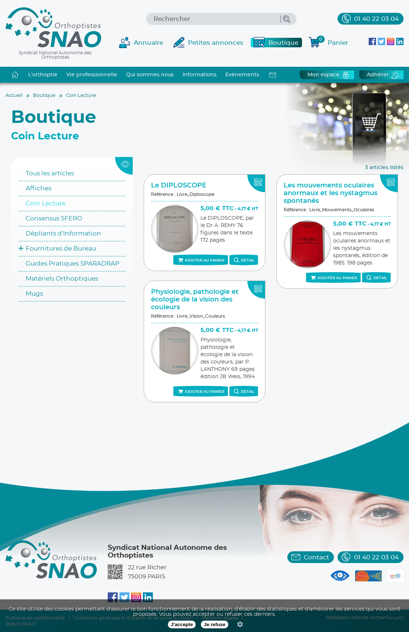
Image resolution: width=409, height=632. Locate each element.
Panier (332, 42)
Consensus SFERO (54, 218)
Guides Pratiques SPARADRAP (72, 263)
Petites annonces (215, 43)
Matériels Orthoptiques (62, 278)
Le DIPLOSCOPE (178, 185)
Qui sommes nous (150, 74)
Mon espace (323, 74)
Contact (316, 557)
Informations (200, 74)
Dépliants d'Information (63, 233)
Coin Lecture (46, 203)
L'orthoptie (43, 74)
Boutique (283, 43)
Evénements (242, 74)
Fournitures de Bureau (61, 248)
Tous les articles (50, 173)
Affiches (38, 188)
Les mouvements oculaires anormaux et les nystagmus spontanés (330, 193)
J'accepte (182, 624)
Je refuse (214, 624)
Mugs (34, 294)
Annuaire (148, 43)
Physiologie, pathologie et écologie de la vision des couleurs (195, 300)
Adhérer (378, 74)
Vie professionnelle (91, 74)
